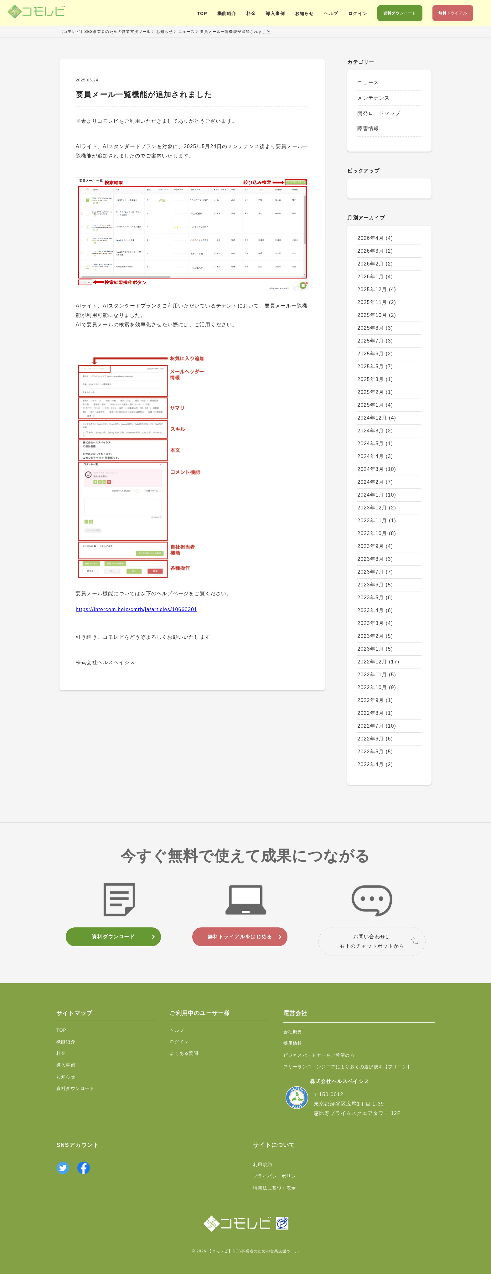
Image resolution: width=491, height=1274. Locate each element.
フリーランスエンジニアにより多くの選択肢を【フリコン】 (347, 1066)
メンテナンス (373, 98)
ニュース (368, 82)
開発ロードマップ (379, 113)
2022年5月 (375, 751)
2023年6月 (375, 584)
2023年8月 (375, 559)
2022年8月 (375, 713)
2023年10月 (376, 533)
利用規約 (262, 1164)
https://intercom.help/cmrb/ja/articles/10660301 (136, 609)
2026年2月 (375, 263)
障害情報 (368, 128)
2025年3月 (375, 379)
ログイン (357, 13)
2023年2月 (375, 636)
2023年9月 (375, 546)
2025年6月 (375, 353)
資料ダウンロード (399, 13)
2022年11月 (376, 674)
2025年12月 (376, 289)
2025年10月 (376, 315)
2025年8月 (375, 328)
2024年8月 (375, 430)
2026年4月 (375, 238)
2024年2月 (375, 482)
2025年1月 (375, 405)
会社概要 (292, 1031)
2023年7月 (375, 572)
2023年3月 (375, 623)
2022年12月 (378, 661)
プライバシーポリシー (277, 1176)
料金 (251, 13)
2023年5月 (375, 597)
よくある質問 (184, 1053)
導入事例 (275, 13)
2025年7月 (375, 340)
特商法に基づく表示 (274, 1187)
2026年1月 (375, 276)
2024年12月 (376, 417)
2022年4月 (375, 764)
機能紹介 (226, 13)
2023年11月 (376, 520)
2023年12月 (376, 507)
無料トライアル (452, 13)
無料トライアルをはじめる (240, 936)
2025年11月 (376, 302)
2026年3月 (375, 251)
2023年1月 (375, 649)
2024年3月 (376, 469)
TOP (202, 13)
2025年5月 (375, 366)
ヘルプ (331, 13)
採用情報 (292, 1043)
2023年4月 (375, 610)
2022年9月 (375, 700)
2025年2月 (375, 392)
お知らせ (304, 13)
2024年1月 (376, 495)
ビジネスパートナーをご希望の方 (319, 1055)
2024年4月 (375, 456)
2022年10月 (376, 687)
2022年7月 (376, 726)
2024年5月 (375, 443)
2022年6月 (375, 738)
